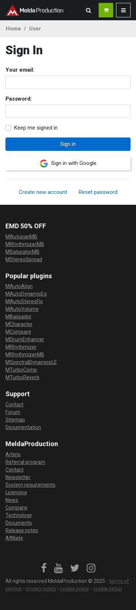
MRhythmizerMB (24, 244)
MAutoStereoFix (24, 301)
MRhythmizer (21, 347)
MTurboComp (21, 370)
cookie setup (107, 589)
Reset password (98, 192)
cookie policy (74, 589)
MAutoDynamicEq (26, 294)
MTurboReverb (22, 377)
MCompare (18, 332)
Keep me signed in (36, 127)
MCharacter (19, 324)
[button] (88, 10)
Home (13, 28)
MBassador (18, 316)
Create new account (43, 192)
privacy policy (41, 589)
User (35, 28)
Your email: (19, 70)
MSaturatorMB (22, 252)
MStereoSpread (23, 259)
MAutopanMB (21, 237)
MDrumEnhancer (24, 339)
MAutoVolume (22, 309)
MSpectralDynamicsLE (31, 362)
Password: (18, 99)
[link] (43, 568)
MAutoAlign (19, 286)
